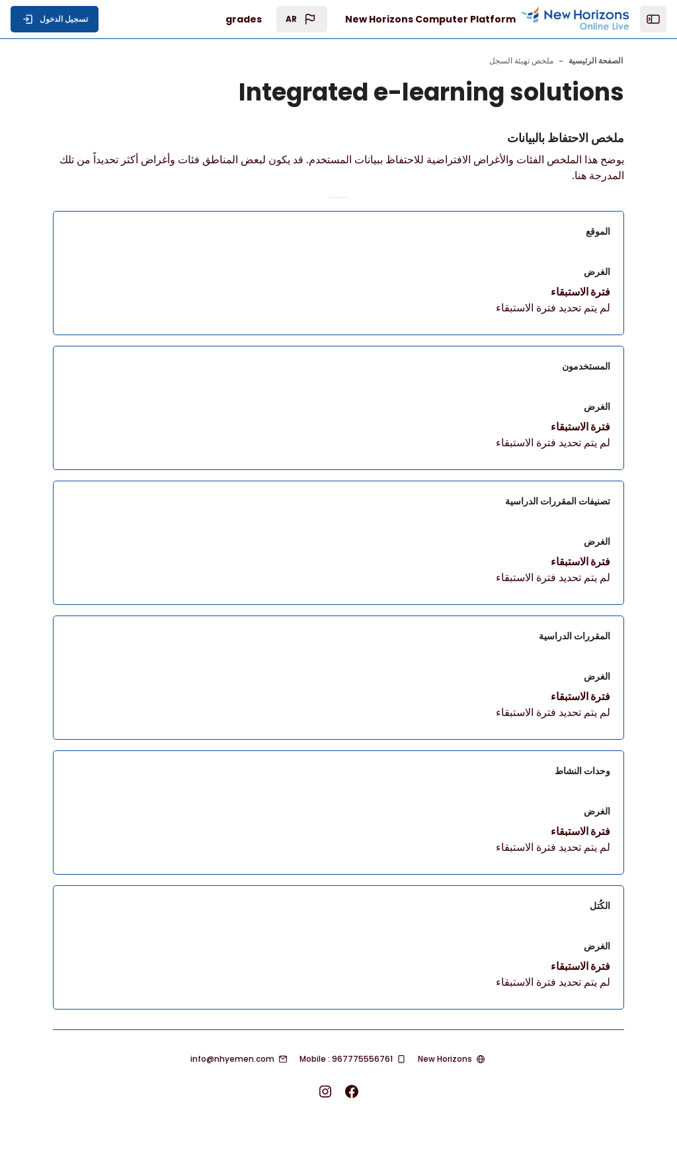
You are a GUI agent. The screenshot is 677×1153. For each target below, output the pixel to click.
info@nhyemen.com (232, 1058)
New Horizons (445, 1058)
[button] (301, 19)
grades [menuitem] (243, 19)
